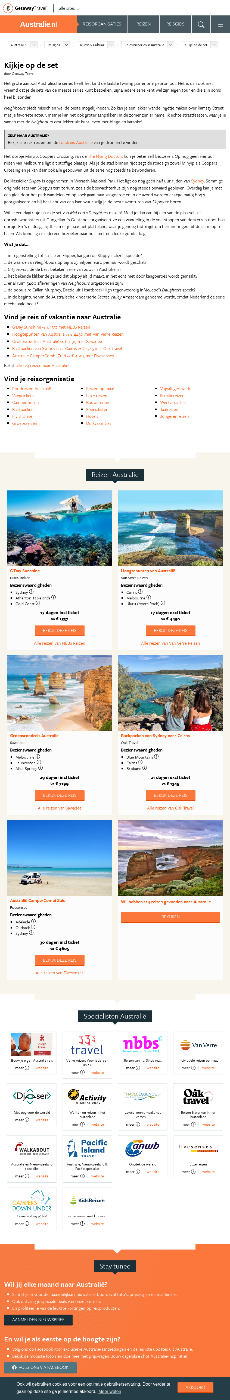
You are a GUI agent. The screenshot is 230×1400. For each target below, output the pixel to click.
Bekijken (170, 916)
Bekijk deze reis (59, 630)
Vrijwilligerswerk (175, 388)
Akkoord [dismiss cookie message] (195, 1387)
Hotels (92, 416)
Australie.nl (19, 44)
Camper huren (25, 402)
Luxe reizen (96, 395)
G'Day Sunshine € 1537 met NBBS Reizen (51, 327)
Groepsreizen (24, 423)
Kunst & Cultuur (92, 44)
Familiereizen (172, 395)
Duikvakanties (98, 423)
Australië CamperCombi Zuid (38, 900)
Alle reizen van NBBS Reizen (59, 643)
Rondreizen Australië (31, 388)
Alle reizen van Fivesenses (59, 972)
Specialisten (97, 409)
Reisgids (54, 44)
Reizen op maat (100, 388)
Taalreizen (169, 409)
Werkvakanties (173, 402)
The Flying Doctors (105, 156)
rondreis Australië (76, 142)
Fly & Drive (22, 416)
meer (22, 1068)
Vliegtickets (23, 395)
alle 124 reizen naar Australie (42, 365)
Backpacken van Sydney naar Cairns (155, 735)
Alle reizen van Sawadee (60, 808)
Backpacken (23, 409)
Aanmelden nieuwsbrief (38, 1319)
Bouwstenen (97, 402)
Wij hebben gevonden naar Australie (166, 901)
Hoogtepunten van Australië (148, 570)
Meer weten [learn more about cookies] (109, 1391)
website (42, 1068)
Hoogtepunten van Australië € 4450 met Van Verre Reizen (68, 334)
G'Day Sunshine (25, 570)
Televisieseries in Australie (144, 44)
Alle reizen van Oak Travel (170, 808)
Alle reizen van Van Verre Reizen (170, 643)
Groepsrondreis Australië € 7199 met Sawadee (57, 341)
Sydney (197, 181)
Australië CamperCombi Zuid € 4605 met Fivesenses (63, 355)
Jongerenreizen (174, 416)
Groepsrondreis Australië (34, 735)
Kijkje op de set (196, 44)
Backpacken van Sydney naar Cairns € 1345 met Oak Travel (67, 348)
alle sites (69, 8)
